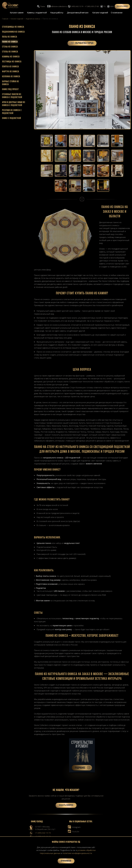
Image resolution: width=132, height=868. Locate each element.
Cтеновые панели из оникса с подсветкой (12, 96)
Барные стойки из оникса (10, 83)
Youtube (73, 833)
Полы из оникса (9, 37)
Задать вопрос (66, 807)
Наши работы (56, 12)
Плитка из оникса (10, 67)
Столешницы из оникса (13, 27)
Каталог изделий (100, 12)
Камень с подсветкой (37, 12)
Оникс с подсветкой (11, 118)
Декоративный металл (77, 12)
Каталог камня (16, 12)
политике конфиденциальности (77, 853)
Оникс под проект (10, 90)
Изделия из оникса (37, 19)
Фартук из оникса (10, 72)
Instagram (74, 829)
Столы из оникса (10, 52)
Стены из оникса (10, 47)
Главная (5, 19)
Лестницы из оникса (11, 62)
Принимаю (66, 861)
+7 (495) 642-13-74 (43, 834)
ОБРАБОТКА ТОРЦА (82, 43)
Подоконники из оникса (13, 32)
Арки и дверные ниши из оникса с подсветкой (13, 104)
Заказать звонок (122, 6)
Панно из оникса (10, 42)
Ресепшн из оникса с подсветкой (12, 112)
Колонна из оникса (11, 77)
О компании (116, 12)
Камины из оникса (11, 57)
